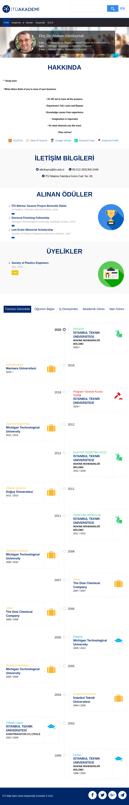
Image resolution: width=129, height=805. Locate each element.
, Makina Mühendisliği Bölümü (71, 49)
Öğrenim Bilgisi (44, 309)
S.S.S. (51, 22)
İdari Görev (116, 309)
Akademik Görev (94, 309)
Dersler (29, 22)
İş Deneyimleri (68, 309)
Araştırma (17, 22)
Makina (51, 49)
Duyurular (40, 22)
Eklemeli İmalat (55, 42)
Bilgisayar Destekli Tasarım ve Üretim (82, 42)
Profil (6, 22)
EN (122, 8)
